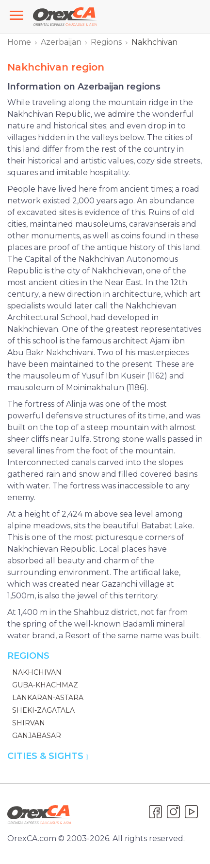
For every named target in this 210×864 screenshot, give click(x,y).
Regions (106, 42)
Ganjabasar (36, 735)
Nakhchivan (37, 672)
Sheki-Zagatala (43, 710)
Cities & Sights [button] (47, 756)
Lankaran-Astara (47, 697)
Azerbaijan (61, 42)
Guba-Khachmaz (45, 685)
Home (19, 42)
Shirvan (28, 723)
